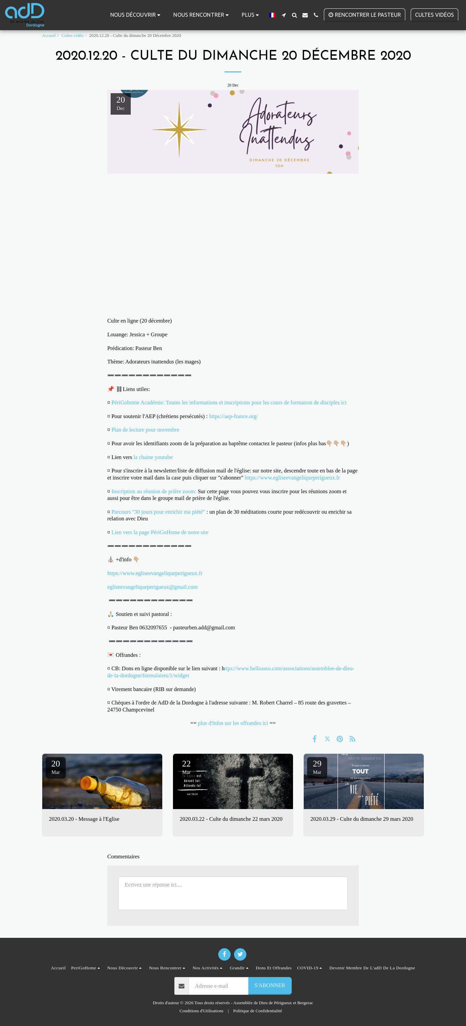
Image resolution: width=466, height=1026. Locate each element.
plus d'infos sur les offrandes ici (233, 723)
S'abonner (269, 985)
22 (186, 767)
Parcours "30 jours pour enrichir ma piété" (158, 512)
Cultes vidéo (72, 35)
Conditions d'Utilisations (202, 1010)
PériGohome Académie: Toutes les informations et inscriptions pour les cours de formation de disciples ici (229, 402)
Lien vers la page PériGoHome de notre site (159, 532)
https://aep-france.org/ (234, 416)
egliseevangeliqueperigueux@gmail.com (152, 587)
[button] (136, 14)
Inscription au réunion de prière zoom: (153, 491)
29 (317, 767)
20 (56, 767)
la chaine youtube (152, 457)
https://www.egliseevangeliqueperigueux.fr (292, 477)
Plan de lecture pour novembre (145, 429)
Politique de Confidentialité (257, 1010)
